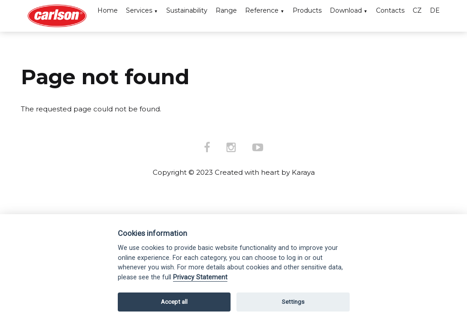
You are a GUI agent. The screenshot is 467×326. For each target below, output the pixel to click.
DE (435, 10)
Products (307, 10)
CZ (417, 10)
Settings (293, 301)
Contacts (390, 10)
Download (346, 10)
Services (139, 10)
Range (226, 10)
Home (107, 10)
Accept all (174, 301)
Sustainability (186, 10)
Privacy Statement (200, 277)
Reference (262, 10)
